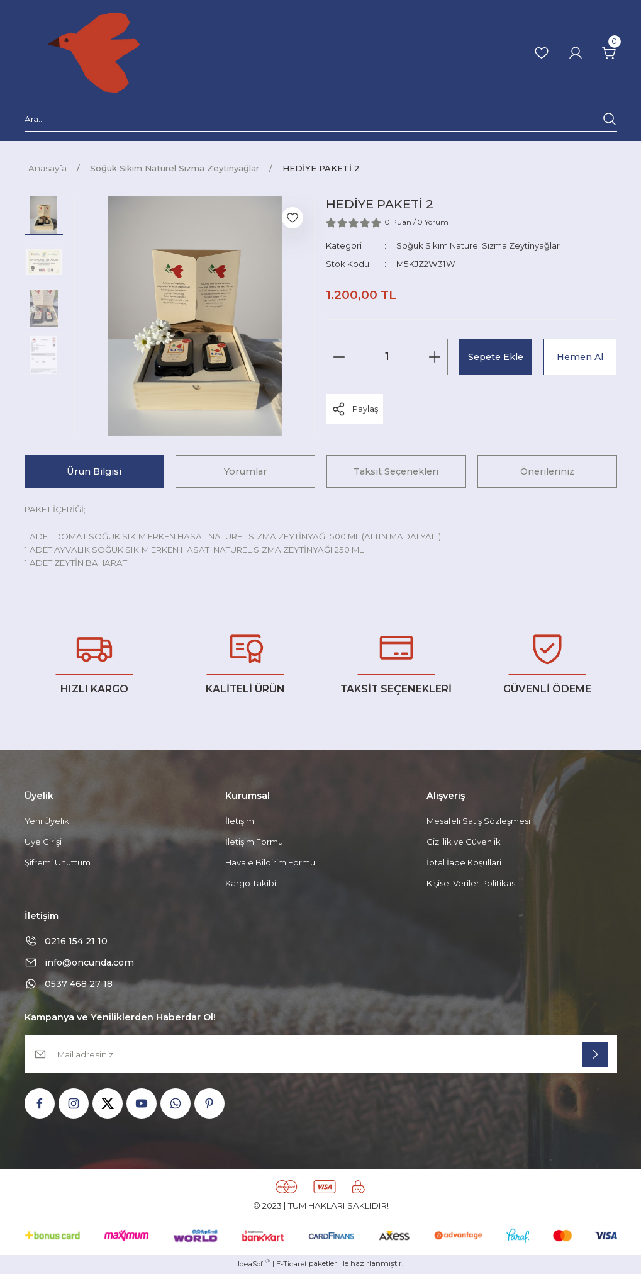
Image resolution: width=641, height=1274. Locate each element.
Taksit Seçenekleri (396, 471)
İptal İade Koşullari (463, 862)
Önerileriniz (547, 471)
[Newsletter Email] (321, 1055)
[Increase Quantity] (434, 357)
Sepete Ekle (496, 356)
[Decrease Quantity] (339, 357)
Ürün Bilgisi (94, 471)
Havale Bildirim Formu (270, 862)
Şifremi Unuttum (58, 862)
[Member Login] (575, 52)
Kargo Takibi (250, 884)
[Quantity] (387, 357)
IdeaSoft (254, 1265)
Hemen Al (580, 356)
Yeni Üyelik (47, 821)
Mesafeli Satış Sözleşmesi (479, 821)
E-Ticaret (291, 1265)
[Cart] (609, 52)
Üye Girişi (43, 842)
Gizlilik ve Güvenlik (463, 842)
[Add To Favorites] (292, 217)
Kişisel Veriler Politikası (472, 884)
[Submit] (595, 1055)
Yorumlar (245, 471)
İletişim (239, 821)
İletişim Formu (254, 842)
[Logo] (94, 52)
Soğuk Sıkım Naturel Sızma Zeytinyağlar (478, 245)
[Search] (321, 121)
